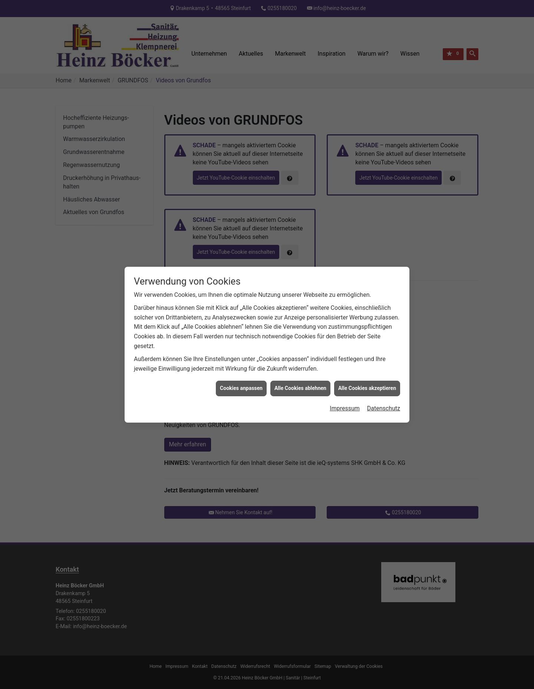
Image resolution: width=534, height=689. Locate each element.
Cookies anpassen (241, 372)
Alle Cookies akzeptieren (367, 372)
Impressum (345, 392)
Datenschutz (383, 392)
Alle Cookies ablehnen (300, 372)
